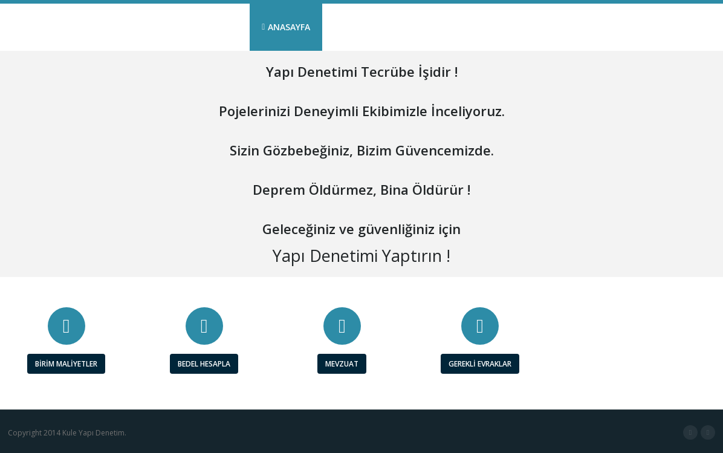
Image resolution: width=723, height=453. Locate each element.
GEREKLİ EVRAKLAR (480, 364)
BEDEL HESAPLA (204, 364)
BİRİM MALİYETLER (66, 364)
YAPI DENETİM (443, 27)
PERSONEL (613, 27)
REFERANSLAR (532, 27)
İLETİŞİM (682, 27)
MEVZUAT (341, 364)
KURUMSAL (360, 27)
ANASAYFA (286, 27)
